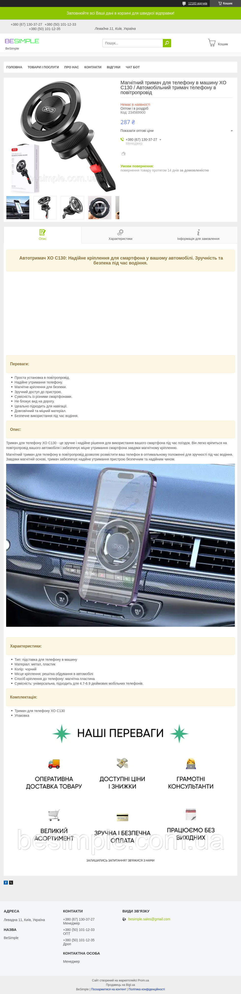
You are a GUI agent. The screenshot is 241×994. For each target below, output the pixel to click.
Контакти (93, 67)
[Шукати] (167, 43)
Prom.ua (143, 980)
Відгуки (113, 67)
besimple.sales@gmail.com (149, 919)
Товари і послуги (43, 67)
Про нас (71, 67)
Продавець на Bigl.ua (120, 985)
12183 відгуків (197, 3)
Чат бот (133, 67)
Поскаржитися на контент (108, 989)
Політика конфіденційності (147, 989)
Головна (14, 67)
